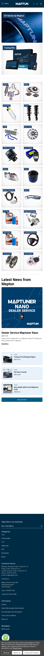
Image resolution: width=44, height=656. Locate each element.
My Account (5, 629)
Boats (3, 557)
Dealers (4, 604)
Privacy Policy (17, 648)
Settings (6, 653)
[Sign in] (37, 4)
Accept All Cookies (31, 653)
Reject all (17, 653)
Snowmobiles (6, 538)
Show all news (22, 400)
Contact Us (5, 579)
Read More (5, 344)
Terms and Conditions (9, 615)
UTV (3, 542)
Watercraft (5, 546)
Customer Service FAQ (9, 594)
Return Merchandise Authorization (13, 608)
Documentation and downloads (12, 612)
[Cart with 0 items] (41, 4)
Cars (3, 535)
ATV (3, 549)
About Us (5, 619)
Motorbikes (5, 553)
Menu (4, 3)
